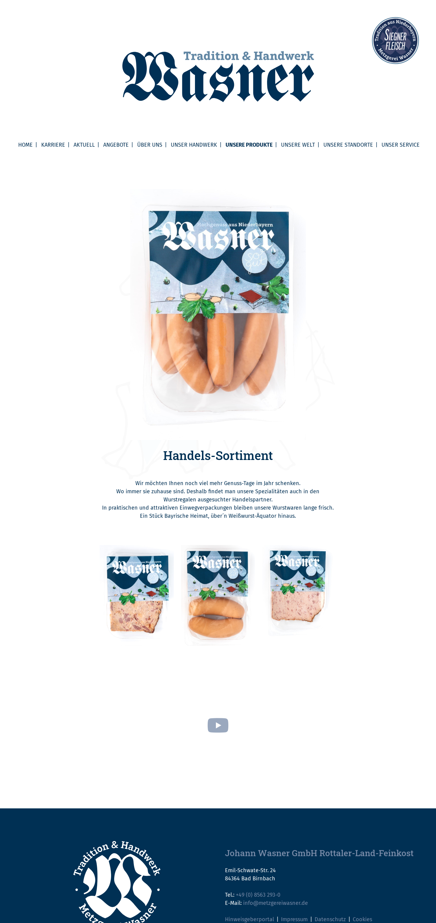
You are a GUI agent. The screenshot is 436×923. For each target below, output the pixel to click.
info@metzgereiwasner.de (275, 903)
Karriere (53, 145)
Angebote (116, 145)
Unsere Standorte (348, 145)
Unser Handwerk (194, 145)
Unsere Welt (298, 145)
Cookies (362, 919)
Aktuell (84, 145)
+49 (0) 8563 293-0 (258, 895)
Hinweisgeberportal (249, 919)
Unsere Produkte (249, 145)
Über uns (149, 145)
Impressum (294, 919)
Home (25, 145)
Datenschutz (330, 919)
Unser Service (401, 145)
